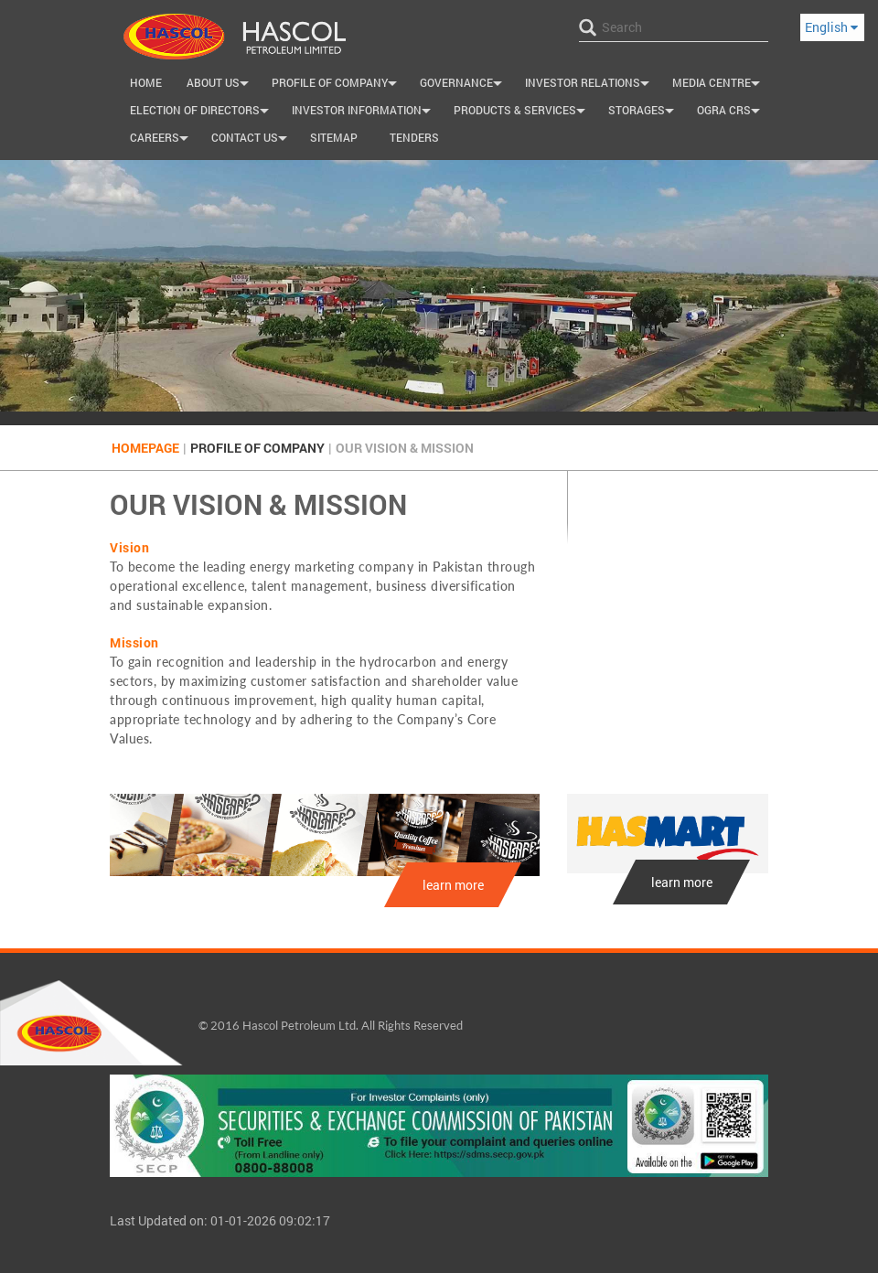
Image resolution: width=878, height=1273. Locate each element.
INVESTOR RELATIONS (589, 85)
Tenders (414, 137)
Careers (161, 140)
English (831, 27)
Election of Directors (201, 112)
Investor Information (363, 112)
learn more (453, 884)
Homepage (145, 447)
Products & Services (522, 112)
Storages (643, 112)
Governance (463, 85)
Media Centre (718, 85)
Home (146, 82)
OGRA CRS (731, 112)
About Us (220, 85)
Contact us (251, 140)
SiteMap (334, 137)
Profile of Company (337, 85)
